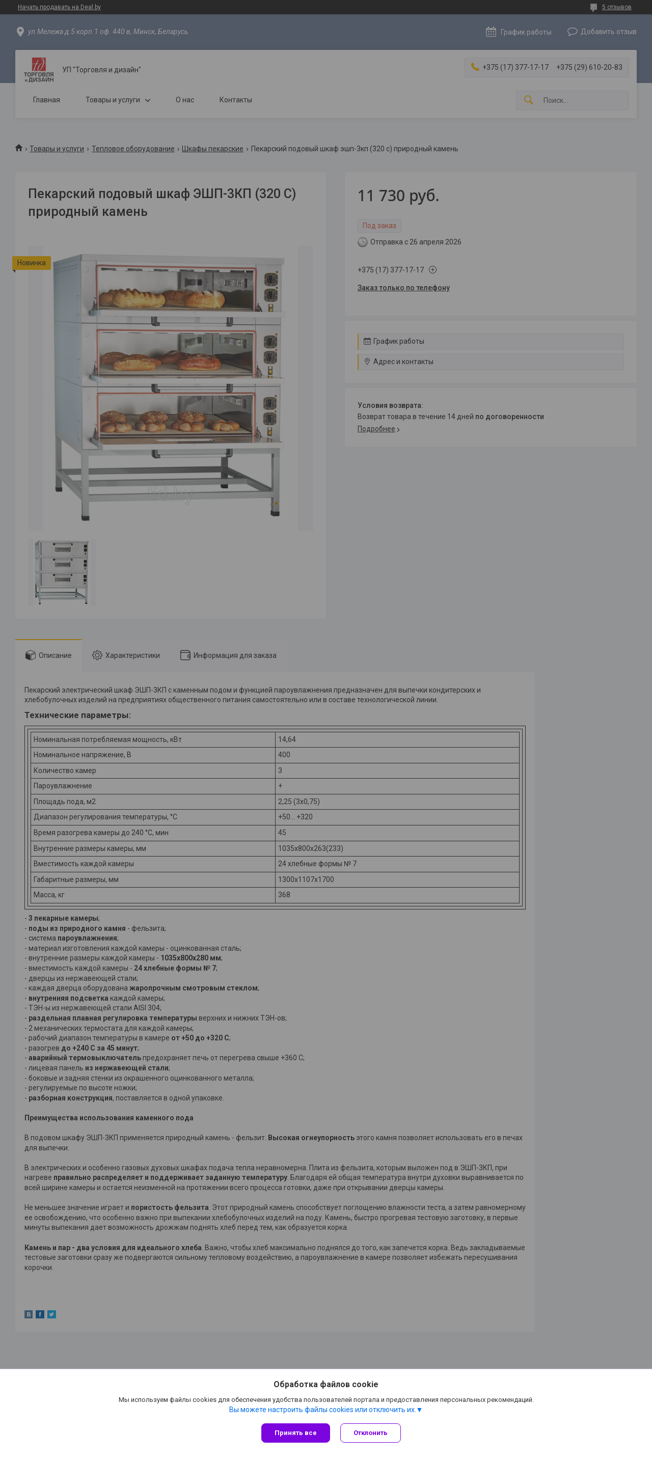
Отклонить (371, 1433)
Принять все (296, 1433)
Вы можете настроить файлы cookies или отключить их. (322, 1409)
